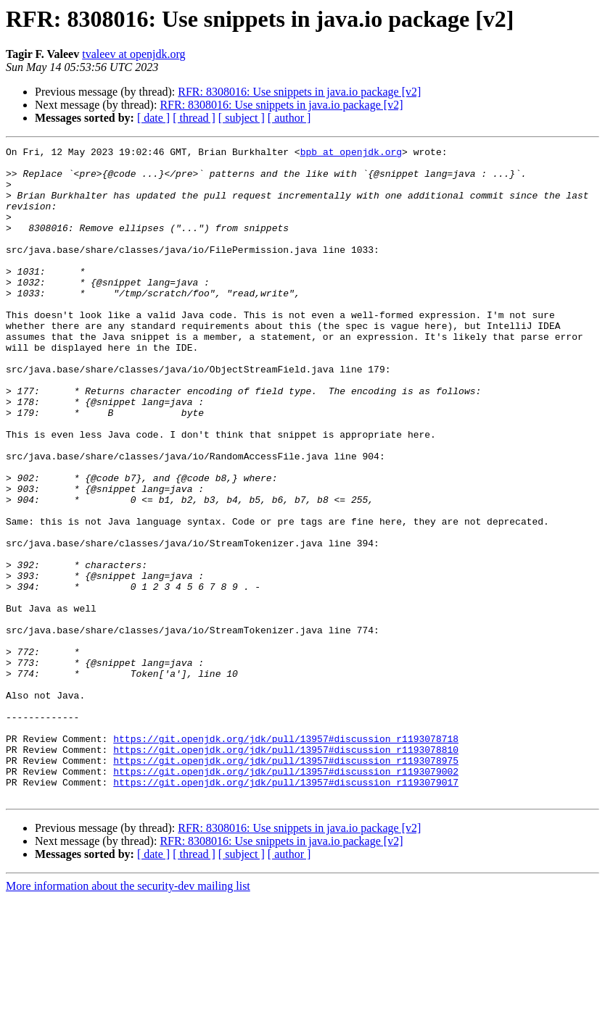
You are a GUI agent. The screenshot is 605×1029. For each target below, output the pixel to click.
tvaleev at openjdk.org (133, 54)
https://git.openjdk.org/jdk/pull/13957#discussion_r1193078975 (285, 884)
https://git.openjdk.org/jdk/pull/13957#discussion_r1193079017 (285, 910)
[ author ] (289, 118)
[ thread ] (194, 118)
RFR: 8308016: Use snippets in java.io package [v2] (299, 92)
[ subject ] (241, 118)
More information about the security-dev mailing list (128, 1016)
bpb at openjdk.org (351, 153)
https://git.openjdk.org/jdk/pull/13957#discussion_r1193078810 (285, 871)
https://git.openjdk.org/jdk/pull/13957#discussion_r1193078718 (285, 858)
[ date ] (153, 118)
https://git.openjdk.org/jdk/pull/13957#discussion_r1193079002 (285, 897)
